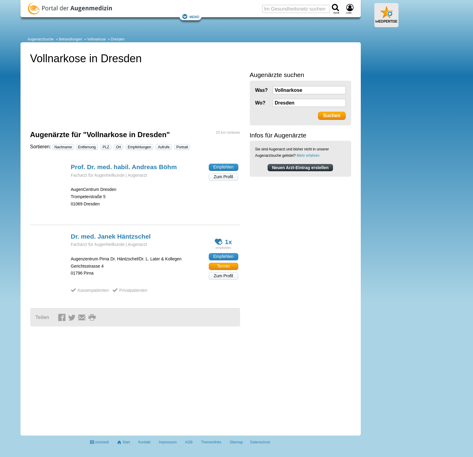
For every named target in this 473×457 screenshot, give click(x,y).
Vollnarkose (96, 39)
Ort (118, 147)
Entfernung (87, 147)
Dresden (118, 39)
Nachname (63, 147)
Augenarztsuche (41, 39)
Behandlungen (70, 39)
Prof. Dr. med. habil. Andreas (124, 166)
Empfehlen (223, 167)
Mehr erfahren (308, 155)
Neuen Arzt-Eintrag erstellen (300, 167)
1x (223, 242)
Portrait (182, 147)
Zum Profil (223, 176)
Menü (190, 16)
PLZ (106, 147)
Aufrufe (164, 147)
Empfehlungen (139, 147)
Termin (223, 266)
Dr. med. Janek (111, 236)
